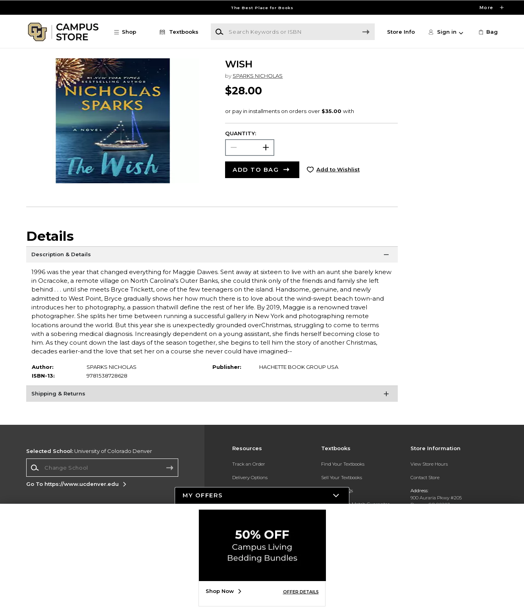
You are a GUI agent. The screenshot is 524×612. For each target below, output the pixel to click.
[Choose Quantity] (249, 147)
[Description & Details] (212, 256)
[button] (128, 32)
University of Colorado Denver (89, 451)
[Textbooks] (177, 32)
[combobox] (102, 468)
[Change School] (102, 467)
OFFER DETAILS (301, 592)
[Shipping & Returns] (212, 395)
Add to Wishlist (338, 169)
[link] (487, 32)
